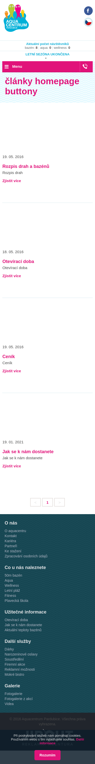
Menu (17, 66)
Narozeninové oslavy (21, 654)
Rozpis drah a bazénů (25, 166)
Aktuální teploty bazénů (23, 630)
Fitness (10, 596)
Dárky (9, 649)
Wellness (12, 585)
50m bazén (13, 575)
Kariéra (10, 541)
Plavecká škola (16, 601)
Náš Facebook (88, 11)
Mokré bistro (14, 674)
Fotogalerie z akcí (19, 699)
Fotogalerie (13, 694)
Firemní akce (15, 664)
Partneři (11, 546)
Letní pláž (12, 590)
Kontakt (10, 536)
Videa (9, 704)
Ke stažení (13, 551)
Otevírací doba (18, 261)
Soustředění (14, 659)
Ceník (8, 356)
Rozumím (47, 755)
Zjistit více (11, 181)
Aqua (9, 580)
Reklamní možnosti (20, 669)
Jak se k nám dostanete (27, 451)
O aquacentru (15, 531)
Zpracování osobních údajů (26, 556)
